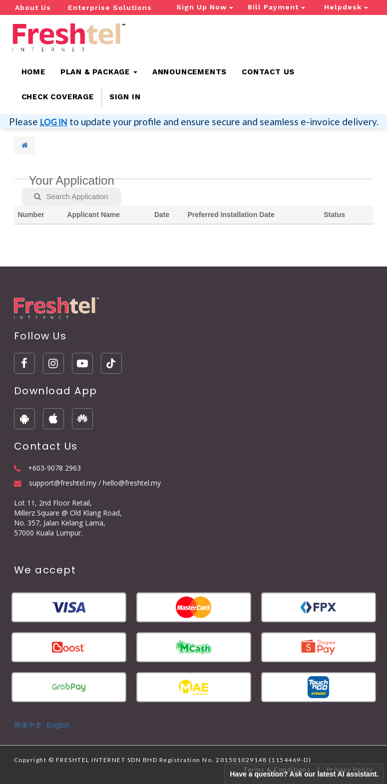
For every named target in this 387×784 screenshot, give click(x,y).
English (58, 725)
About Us (33, 7)
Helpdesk (346, 7)
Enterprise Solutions (110, 7)
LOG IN (53, 122)
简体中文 (28, 725)
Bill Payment (276, 7)
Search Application (71, 196)
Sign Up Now (204, 7)
